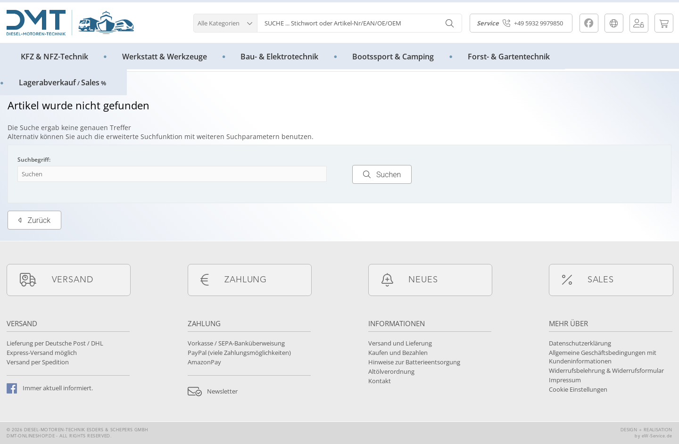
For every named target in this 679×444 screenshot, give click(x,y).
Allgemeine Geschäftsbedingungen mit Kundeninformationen (602, 356)
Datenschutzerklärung (580, 343)
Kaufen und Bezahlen (398, 352)
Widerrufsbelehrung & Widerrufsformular (606, 370)
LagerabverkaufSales (62, 82)
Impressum (565, 380)
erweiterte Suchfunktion (144, 136)
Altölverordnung (391, 371)
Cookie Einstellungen (578, 389)
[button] (225, 22)
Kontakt (379, 381)
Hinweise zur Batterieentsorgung (414, 362)
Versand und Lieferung (400, 343)
